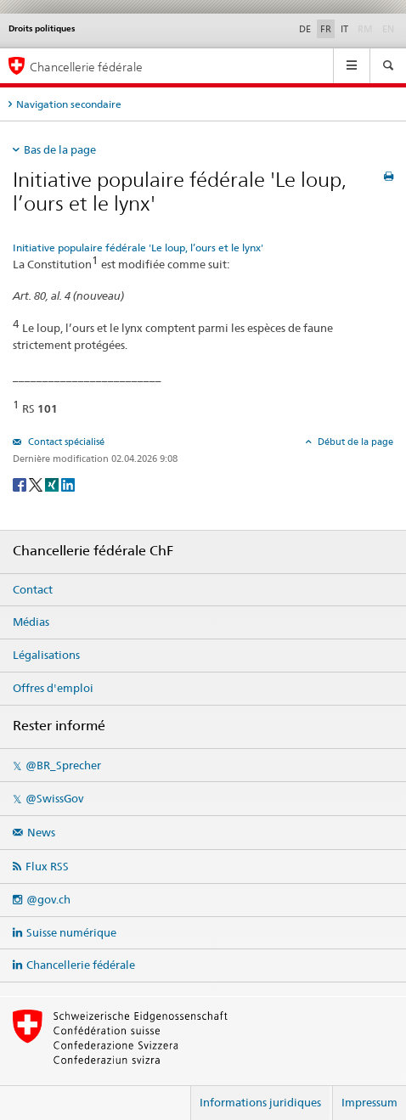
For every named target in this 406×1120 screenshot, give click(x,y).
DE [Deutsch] (305, 29)
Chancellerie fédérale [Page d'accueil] (86, 66)
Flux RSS (47, 866)
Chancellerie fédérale (80, 964)
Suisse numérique (71, 932)
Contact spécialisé (64, 441)
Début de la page (354, 441)
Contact (33, 589)
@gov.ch (48, 899)
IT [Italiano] (344, 29)
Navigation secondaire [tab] (68, 104)
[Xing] (53, 483)
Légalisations (46, 654)
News (41, 832)
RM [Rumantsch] (365, 29)
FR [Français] (325, 29)
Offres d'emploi (53, 688)
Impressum (369, 1102)
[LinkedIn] (68, 483)
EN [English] (388, 29)
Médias (31, 621)
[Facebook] (21, 483)
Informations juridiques (260, 1102)
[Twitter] (37, 483)
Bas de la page (60, 149)
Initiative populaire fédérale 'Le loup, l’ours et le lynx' (138, 247)
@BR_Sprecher (63, 765)
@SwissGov (54, 798)
